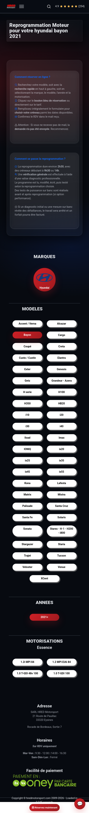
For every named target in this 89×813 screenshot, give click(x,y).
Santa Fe (27, 517)
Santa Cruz (61, 506)
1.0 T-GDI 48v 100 (27, 673)
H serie (27, 392)
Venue (61, 567)
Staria (61, 544)
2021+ (44, 617)
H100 (61, 392)
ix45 (27, 471)
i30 (27, 426)
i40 (61, 426)
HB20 (61, 403)
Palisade (27, 506)
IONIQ (27, 449)
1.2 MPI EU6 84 (61, 662)
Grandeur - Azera (61, 380)
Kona (27, 483)
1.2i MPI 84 (27, 662)
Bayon (27, 335)
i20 (61, 415)
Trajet (27, 555)
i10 (27, 415)
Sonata (27, 528)
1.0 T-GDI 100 (61, 673)
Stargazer (27, 544)
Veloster (27, 567)
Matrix (27, 494)
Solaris (61, 517)
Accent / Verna (27, 323)
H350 (27, 403)
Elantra (61, 357)
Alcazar (61, 323)
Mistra (61, 494)
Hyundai (44, 280)
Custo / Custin (27, 357)
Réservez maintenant (44, 807)
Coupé (27, 346)
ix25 (27, 460)
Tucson (61, 555)
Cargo (61, 335)
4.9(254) (70, 6)
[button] (49, 6)
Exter (27, 369)
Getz (27, 380)
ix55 (61, 471)
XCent (44, 578)
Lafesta (61, 483)
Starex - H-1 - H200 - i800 (61, 530)
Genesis (61, 369)
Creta (61, 346)
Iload (27, 437)
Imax (62, 437)
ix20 (61, 449)
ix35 (61, 460)
